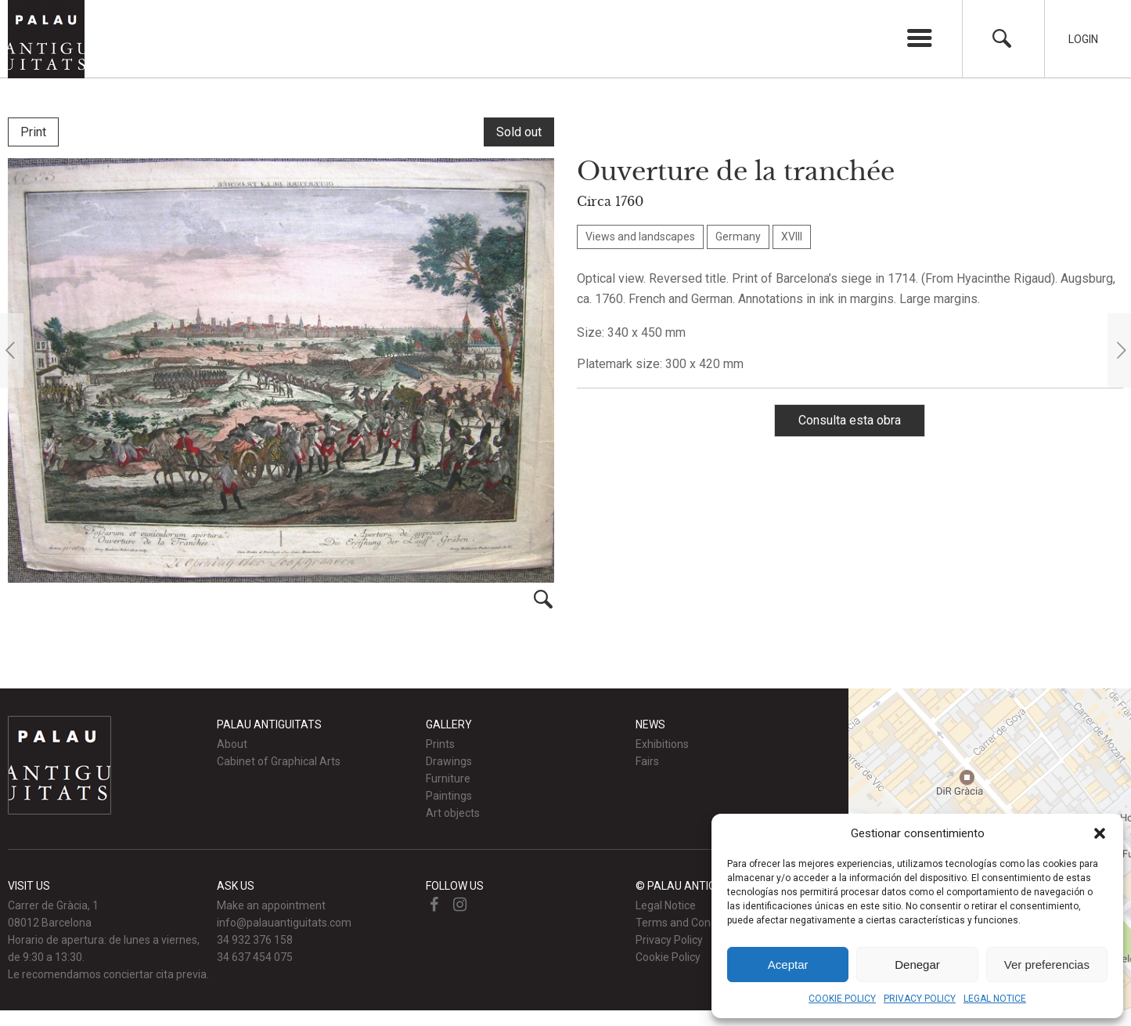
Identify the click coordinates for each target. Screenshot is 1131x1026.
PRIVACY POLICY (920, 998)
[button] (1100, 833)
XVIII (791, 236)
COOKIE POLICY (842, 998)
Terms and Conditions (690, 922)
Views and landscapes (640, 236)
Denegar (917, 964)
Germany (738, 236)
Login (1083, 39)
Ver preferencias (1047, 964)
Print (33, 132)
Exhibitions (662, 744)
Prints (440, 744)
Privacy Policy (669, 940)
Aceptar (788, 964)
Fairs (647, 761)
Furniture (448, 778)
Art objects (453, 813)
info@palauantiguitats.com (284, 922)
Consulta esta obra (849, 420)
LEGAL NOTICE (995, 998)
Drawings (449, 761)
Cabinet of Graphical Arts (278, 761)
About (232, 744)
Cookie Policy (668, 957)
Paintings (449, 795)
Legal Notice (666, 905)
